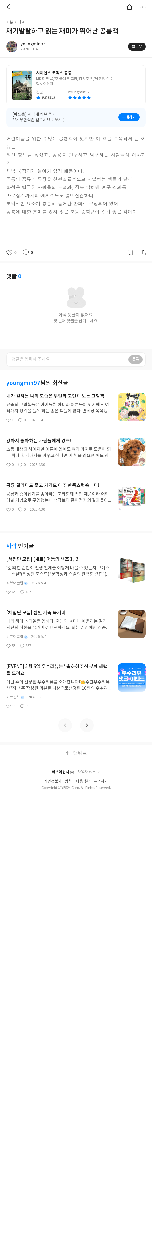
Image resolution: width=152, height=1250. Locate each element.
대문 (129, 7)
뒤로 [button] (9, 7)
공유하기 (143, 252)
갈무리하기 (130, 252)
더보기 (143, 7)
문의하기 (101, 781)
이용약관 (83, 781)
